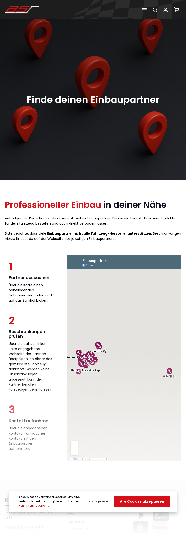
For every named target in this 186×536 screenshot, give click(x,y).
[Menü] (144, 10)
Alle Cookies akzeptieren (142, 501)
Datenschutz (78, 529)
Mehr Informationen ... (34, 506)
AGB (70, 513)
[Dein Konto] (165, 10)
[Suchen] (155, 10)
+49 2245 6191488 (24, 527)
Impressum (77, 521)
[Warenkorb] (176, 10)
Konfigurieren (99, 501)
